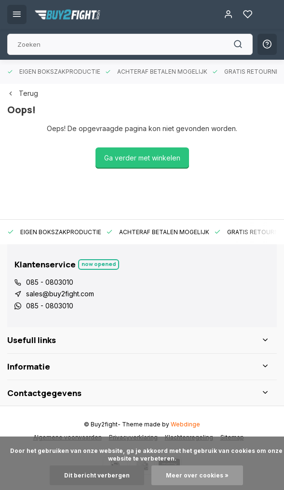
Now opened (98, 263)
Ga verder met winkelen (142, 158)
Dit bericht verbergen (97, 475)
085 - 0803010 (49, 282)
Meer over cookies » (197, 475)
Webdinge (185, 424)
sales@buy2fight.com (60, 294)
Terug (22, 93)
